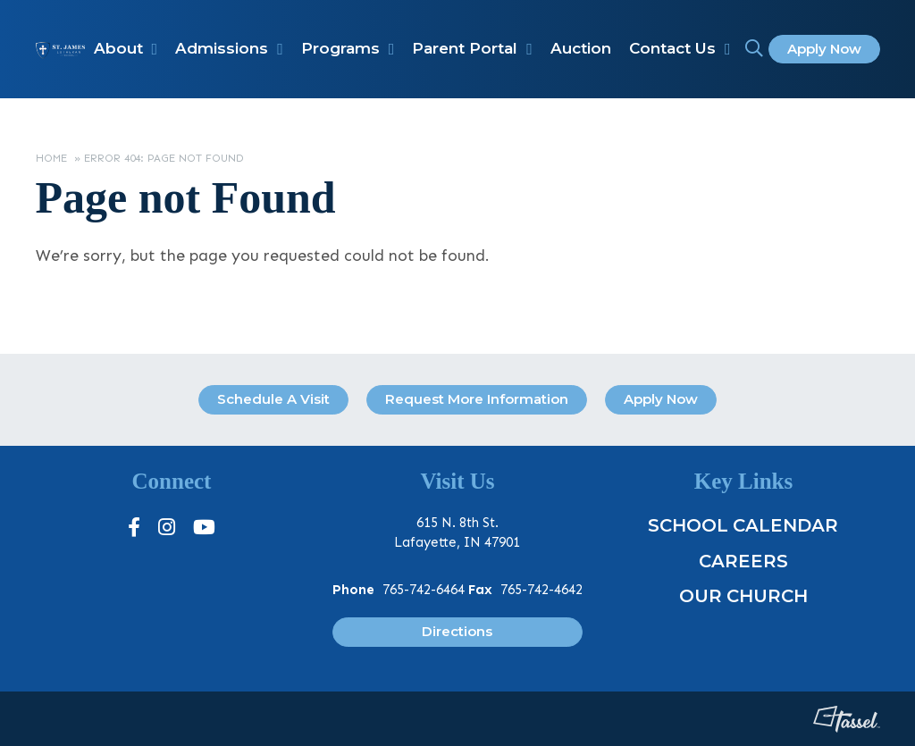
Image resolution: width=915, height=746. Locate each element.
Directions (457, 631)
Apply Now (824, 48)
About (118, 48)
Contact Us (672, 48)
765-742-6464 (423, 590)
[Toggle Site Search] (754, 49)
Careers (743, 561)
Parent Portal (464, 48)
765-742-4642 (541, 590)
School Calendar (743, 525)
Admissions (221, 48)
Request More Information (476, 398)
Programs (340, 48)
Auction (580, 48)
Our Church (743, 596)
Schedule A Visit (273, 398)
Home (51, 158)
